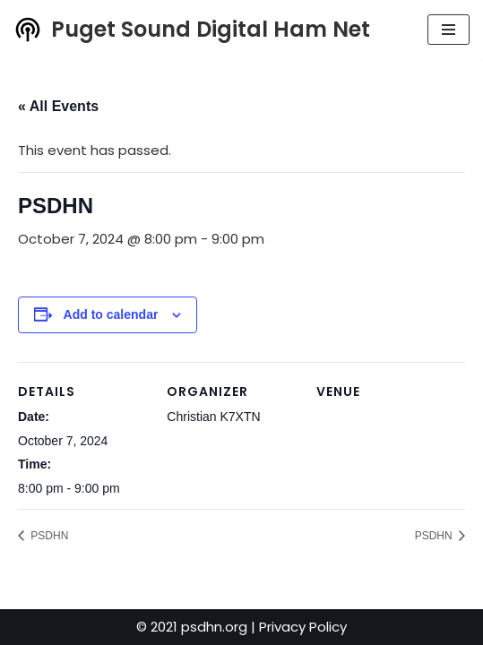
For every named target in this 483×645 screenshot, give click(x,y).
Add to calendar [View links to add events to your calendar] (111, 314)
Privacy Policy (303, 626)
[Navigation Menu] (448, 29)
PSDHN (48, 535)
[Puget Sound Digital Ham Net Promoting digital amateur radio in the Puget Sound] (191, 30)
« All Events (58, 106)
